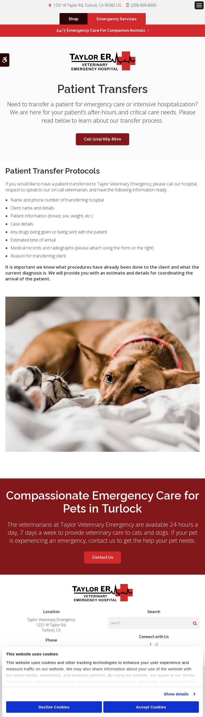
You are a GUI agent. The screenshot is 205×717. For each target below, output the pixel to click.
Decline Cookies (53, 707)
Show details (176, 694)
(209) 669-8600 (143, 5)
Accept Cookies (151, 707)
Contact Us (102, 558)
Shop (73, 19)
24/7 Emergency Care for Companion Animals (100, 31)
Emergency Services (116, 19)
